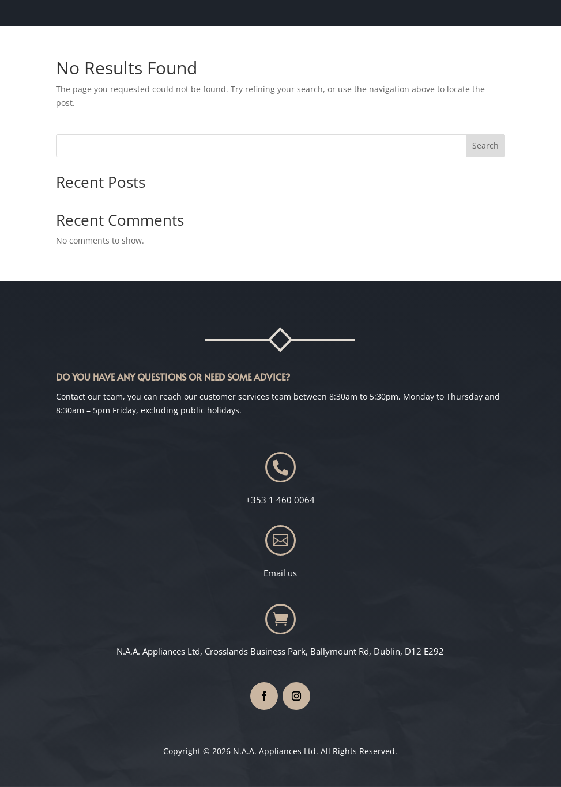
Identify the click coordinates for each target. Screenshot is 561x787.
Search (485, 145)
